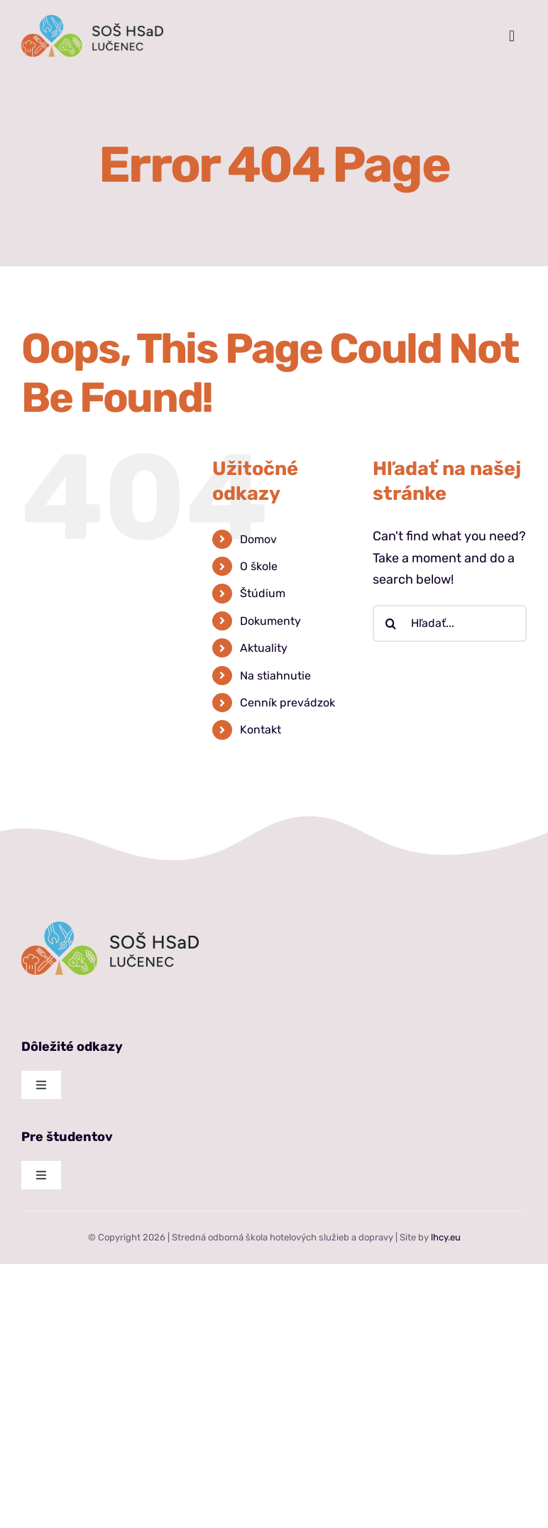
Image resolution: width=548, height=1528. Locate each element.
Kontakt (260, 729)
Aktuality (263, 648)
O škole (259, 566)
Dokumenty (270, 621)
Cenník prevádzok (287, 702)
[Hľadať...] (450, 623)
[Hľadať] (391, 623)
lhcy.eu (446, 1237)
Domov (258, 539)
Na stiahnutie (275, 675)
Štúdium (262, 593)
